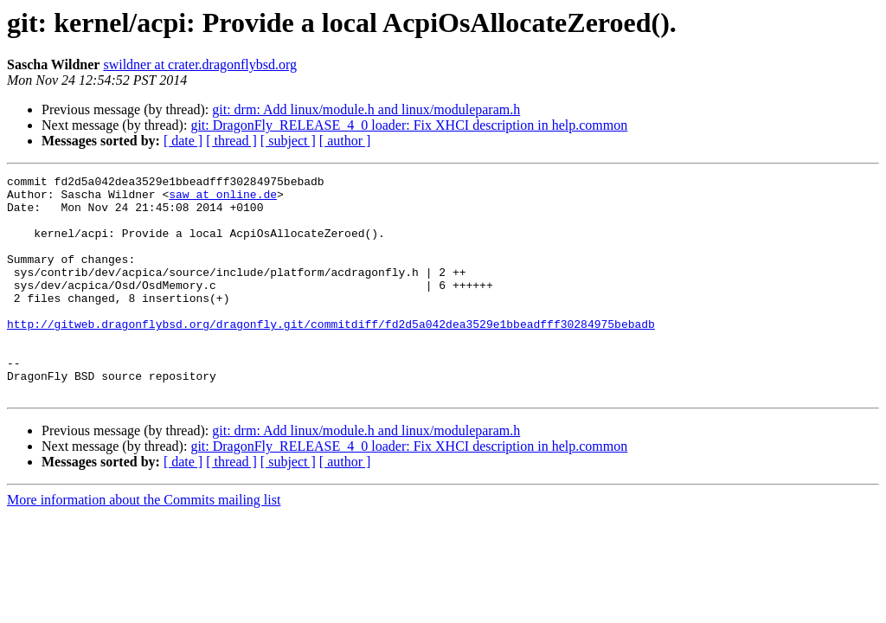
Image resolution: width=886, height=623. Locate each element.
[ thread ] (231, 140)
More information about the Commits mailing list (143, 543)
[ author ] (345, 140)
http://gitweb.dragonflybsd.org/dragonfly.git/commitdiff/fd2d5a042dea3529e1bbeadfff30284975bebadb (331, 355)
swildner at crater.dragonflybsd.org (200, 64)
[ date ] (183, 140)
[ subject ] (288, 140)
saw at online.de (223, 199)
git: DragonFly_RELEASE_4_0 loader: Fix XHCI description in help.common (408, 125)
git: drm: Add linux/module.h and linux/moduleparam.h (366, 109)
